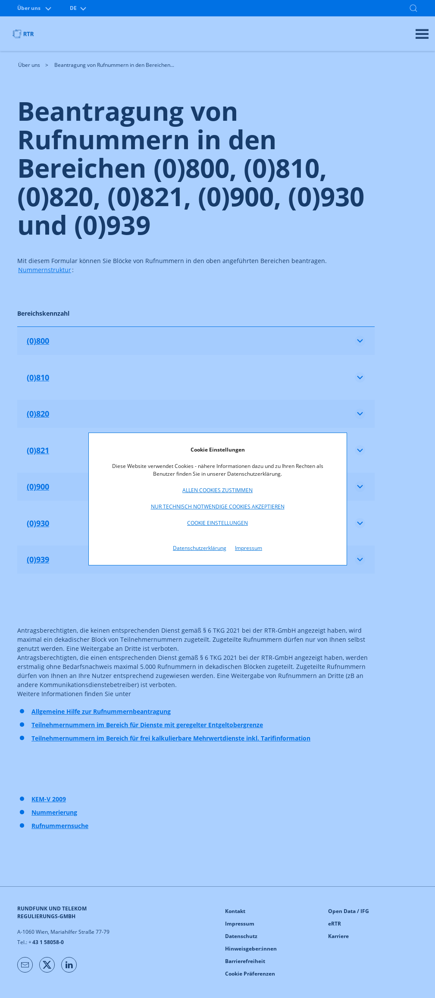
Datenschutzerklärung (199, 548)
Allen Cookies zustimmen (217, 490)
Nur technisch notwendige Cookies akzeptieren (218, 506)
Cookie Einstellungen (217, 523)
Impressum (248, 548)
